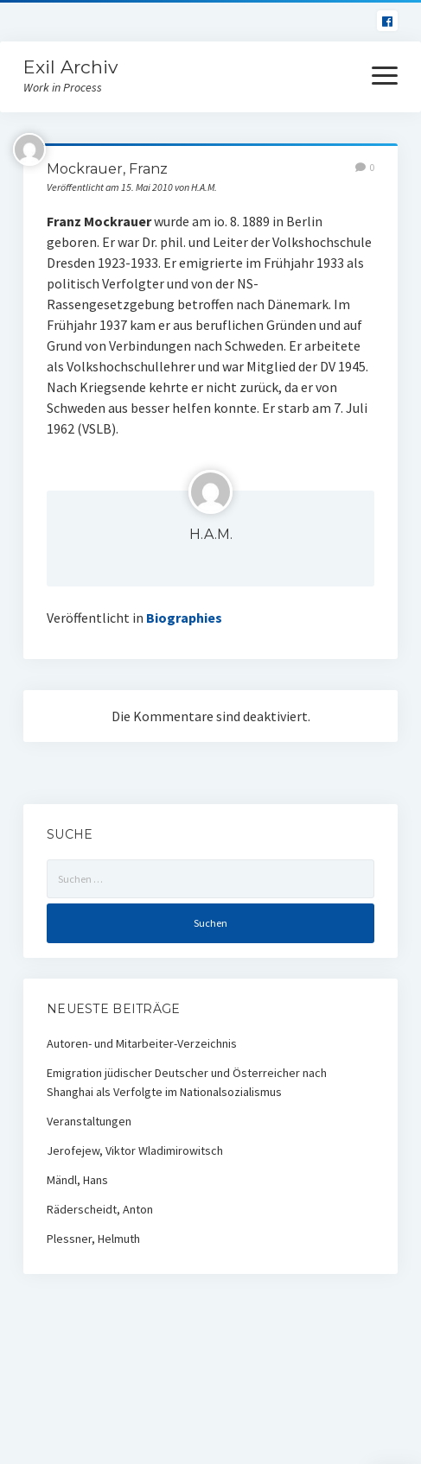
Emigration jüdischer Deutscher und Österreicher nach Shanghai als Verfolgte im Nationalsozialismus (187, 1082)
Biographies (184, 617)
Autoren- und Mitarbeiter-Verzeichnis (142, 1043)
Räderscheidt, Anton (100, 1209)
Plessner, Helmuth (93, 1238)
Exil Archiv (70, 67)
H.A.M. (211, 534)
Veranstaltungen (89, 1121)
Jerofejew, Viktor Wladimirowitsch (135, 1150)
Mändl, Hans (77, 1180)
